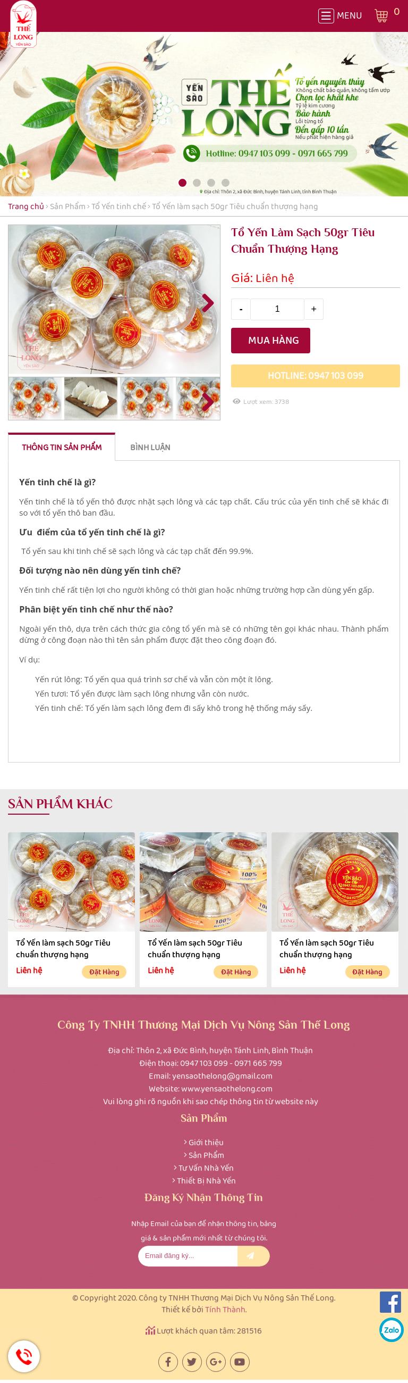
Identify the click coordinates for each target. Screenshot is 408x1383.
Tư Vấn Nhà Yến (206, 1165)
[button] (182, 183)
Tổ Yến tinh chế (119, 206)
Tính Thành (225, 1306)
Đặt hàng (104, 971)
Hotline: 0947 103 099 (315, 376)
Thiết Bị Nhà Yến (206, 1178)
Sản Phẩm (68, 206)
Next (204, 302)
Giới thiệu (206, 1139)
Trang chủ (26, 206)
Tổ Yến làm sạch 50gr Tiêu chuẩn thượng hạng (63, 948)
